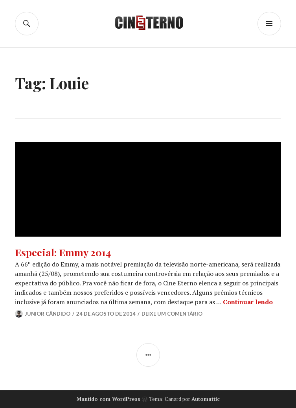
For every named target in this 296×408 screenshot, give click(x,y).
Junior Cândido (47, 314)
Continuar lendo (248, 302)
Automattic (205, 398)
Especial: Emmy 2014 (63, 252)
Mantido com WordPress (108, 398)
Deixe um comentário (172, 314)
